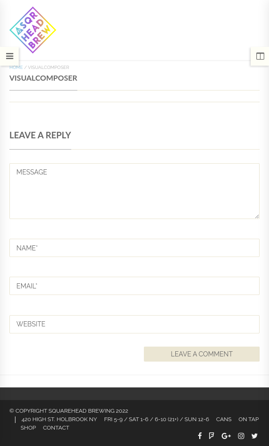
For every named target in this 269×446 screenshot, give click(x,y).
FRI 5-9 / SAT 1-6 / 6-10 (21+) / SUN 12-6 (156, 419)
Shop (28, 427)
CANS (224, 419)
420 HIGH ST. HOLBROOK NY (59, 419)
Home (16, 67)
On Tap (249, 419)
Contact (56, 427)
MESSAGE (134, 191)
